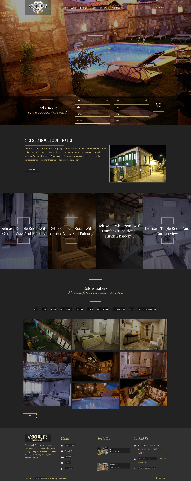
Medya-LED (40, 478)
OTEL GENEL (102, 309)
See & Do (104, 7)
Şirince (112, 449)
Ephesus (113, 464)
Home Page (70, 445)
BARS (53, 309)
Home (65, 7)
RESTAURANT (66, 309)
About (74, 7)
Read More (114, 451)
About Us (32, 169)
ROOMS (79, 309)
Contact (116, 7)
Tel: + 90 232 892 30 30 (147, 458)
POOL (44, 309)
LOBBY (90, 309)
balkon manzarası (147, 309)
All (36, 309)
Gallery (93, 7)
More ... (30, 416)
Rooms (83, 7)
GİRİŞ (131, 309)
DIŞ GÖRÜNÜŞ (119, 309)
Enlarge (47, 334)
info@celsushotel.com (147, 468)
